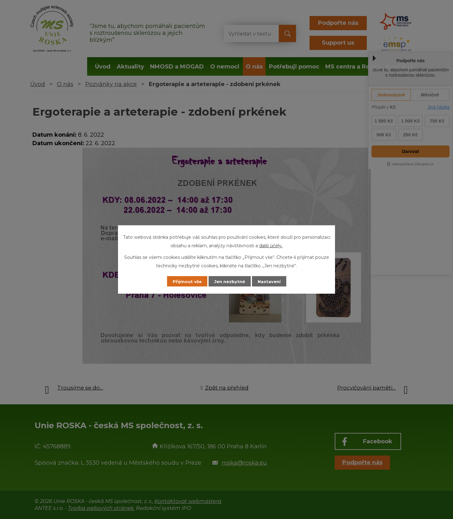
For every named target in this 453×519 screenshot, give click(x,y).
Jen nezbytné (229, 281)
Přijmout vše (184, 281)
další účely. (270, 245)
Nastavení (272, 281)
